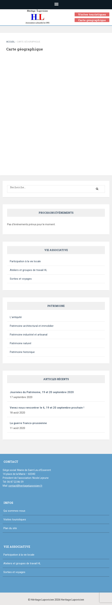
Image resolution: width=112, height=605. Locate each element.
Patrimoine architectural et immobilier (32, 325)
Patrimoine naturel (20, 343)
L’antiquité (16, 317)
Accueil (10, 42)
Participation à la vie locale (25, 261)
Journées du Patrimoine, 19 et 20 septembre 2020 (42, 392)
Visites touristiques (92, 14)
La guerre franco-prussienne (28, 423)
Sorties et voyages (21, 278)
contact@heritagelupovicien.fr (25, 485)
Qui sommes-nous (14, 510)
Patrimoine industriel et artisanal (28, 334)
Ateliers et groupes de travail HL (28, 270)
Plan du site (10, 528)
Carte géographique (92, 20)
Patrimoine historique (22, 352)
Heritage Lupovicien (72, 599)
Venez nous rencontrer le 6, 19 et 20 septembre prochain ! (47, 407)
